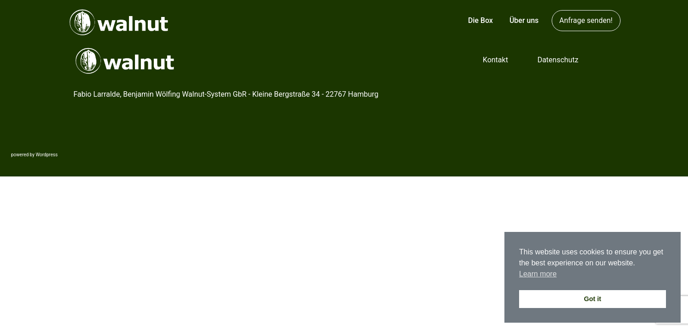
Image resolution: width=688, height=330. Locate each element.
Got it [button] (592, 298)
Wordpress (47, 154)
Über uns (524, 20)
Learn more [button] (538, 274)
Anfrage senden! (586, 20)
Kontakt (495, 59)
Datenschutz (557, 59)
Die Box (480, 20)
